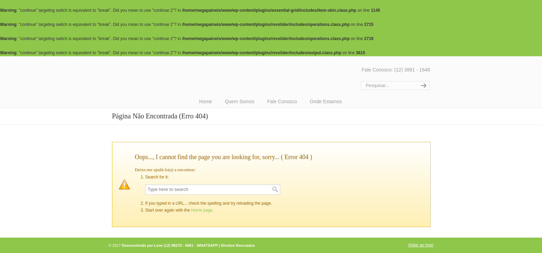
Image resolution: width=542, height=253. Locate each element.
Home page (202, 210)
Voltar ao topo (420, 245)
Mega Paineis (233, 76)
